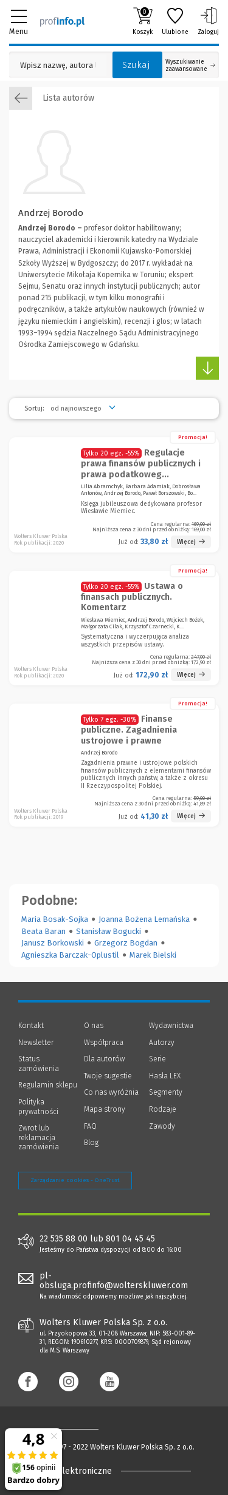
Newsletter (36, 1042)
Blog (91, 1142)
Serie (157, 1059)
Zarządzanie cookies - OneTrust (75, 1180)
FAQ (90, 1126)
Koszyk (143, 21)
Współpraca (103, 1042)
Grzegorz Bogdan (125, 942)
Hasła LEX (165, 1076)
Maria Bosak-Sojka (54, 919)
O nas (93, 1025)
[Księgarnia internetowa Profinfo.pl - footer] (66, 1428)
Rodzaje (162, 1109)
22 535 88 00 (64, 1239)
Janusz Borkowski (52, 942)
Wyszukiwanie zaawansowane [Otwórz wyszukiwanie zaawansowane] (190, 65)
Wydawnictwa (171, 1025)
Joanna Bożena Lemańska (144, 919)
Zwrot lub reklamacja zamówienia (38, 1137)
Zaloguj (208, 21)
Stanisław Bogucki (108, 931)
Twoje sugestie (108, 1076)
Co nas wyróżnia (111, 1092)
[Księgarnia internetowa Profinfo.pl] (62, 21)
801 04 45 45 (130, 1239)
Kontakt (31, 1025)
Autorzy (161, 1042)
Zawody (162, 1126)
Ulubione (175, 21)
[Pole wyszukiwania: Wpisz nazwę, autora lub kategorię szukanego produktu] (57, 65)
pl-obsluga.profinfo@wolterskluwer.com (114, 1281)
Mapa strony (104, 1109)
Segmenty (165, 1092)
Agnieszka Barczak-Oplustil (70, 954)
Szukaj (136, 64)
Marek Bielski (153, 954)
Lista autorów (51, 98)
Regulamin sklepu (47, 1085)
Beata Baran (43, 931)
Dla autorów (104, 1059)
